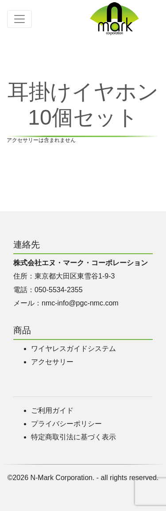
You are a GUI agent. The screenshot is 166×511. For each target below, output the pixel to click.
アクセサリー (52, 362)
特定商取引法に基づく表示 (73, 437)
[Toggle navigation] (19, 19)
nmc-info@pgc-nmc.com (80, 303)
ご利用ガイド (52, 410)
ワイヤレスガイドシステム (73, 348)
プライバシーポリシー (66, 423)
